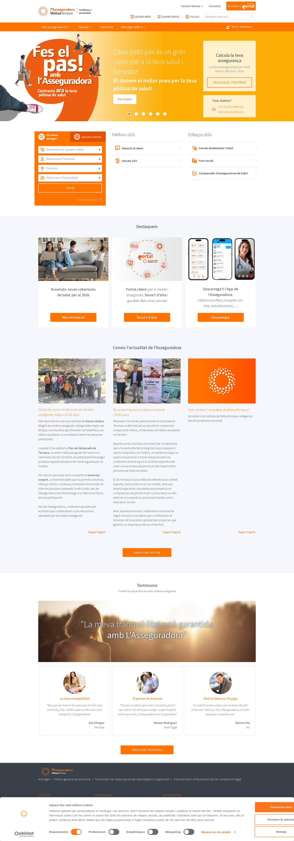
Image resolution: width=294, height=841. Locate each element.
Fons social (203, 160)
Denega (263, 823)
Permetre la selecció (262, 811)
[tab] (52, 136)
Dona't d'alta (147, 317)
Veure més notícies (147, 552)
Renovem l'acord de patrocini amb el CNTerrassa (138, 412)
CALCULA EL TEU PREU (229, 82)
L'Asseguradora (132, 27)
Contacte (215, 6)
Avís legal (44, 779)
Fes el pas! (124, 99)
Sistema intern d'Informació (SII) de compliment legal (206, 779)
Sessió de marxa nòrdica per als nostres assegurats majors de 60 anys (66, 412)
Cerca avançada (88, 199)
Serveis (84, 27)
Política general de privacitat (72, 779)
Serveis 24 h (126, 160)
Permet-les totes (263, 798)
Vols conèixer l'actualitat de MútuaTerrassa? (219, 410)
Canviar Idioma (191, 6)
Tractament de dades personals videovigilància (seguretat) (132, 779)
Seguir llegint (97, 532)
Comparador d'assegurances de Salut (220, 173)
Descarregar (221, 317)
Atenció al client (129, 148)
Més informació (73, 317)
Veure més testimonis (147, 750)
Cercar (70, 187)
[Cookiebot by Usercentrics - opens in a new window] (24, 834)
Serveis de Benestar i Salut (212, 148)
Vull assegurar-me (55, 27)
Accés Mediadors (239, 27)
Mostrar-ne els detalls (63, 833)
